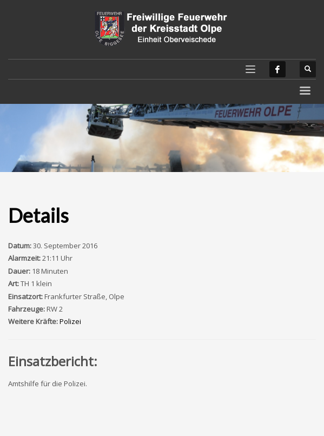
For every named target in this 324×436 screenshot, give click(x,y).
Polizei (70, 321)
